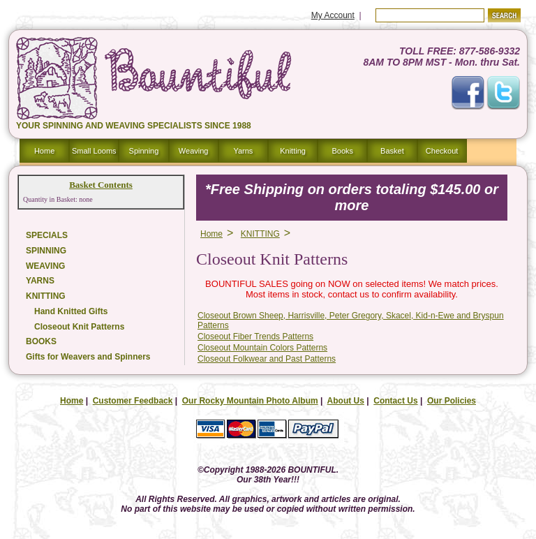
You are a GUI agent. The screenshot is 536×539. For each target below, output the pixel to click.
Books (342, 151)
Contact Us (395, 401)
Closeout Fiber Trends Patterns (255, 336)
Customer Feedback (133, 401)
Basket (392, 151)
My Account (333, 15)
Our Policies (451, 401)
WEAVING (45, 266)
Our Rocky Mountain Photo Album (250, 401)
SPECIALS (47, 235)
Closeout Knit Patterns (79, 327)
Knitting (293, 151)
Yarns (243, 151)
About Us (345, 401)
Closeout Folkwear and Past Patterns (267, 359)
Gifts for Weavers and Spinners (88, 357)
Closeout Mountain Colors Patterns (262, 348)
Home (44, 151)
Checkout (442, 151)
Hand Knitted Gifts (70, 311)
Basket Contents (101, 184)
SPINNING (46, 251)
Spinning (144, 151)
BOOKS (41, 341)
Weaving (194, 151)
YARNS (40, 281)
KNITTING (46, 296)
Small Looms (94, 151)
